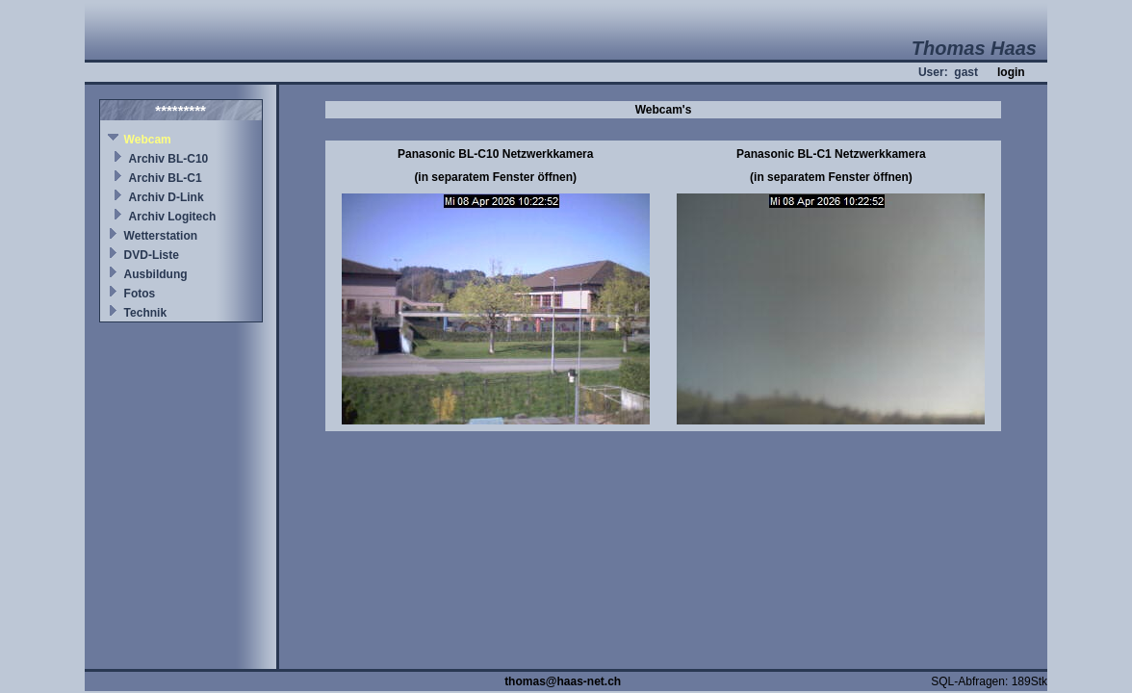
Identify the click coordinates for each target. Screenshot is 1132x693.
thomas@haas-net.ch (562, 681)
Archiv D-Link (166, 197)
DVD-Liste (151, 255)
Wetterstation (160, 236)
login (1011, 72)
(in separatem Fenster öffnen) (495, 177)
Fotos (140, 293)
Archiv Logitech (173, 216)
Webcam (147, 139)
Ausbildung (156, 274)
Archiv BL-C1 (165, 178)
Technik (145, 313)
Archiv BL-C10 (169, 159)
